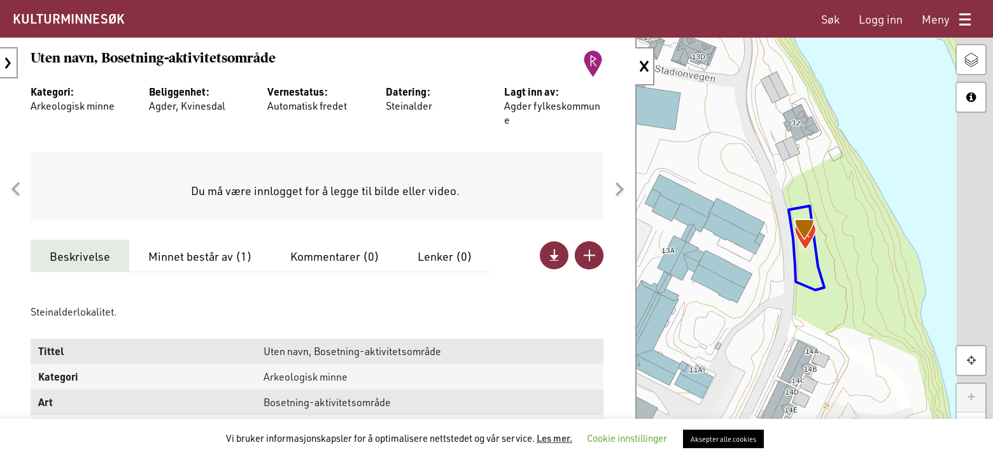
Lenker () (445, 256)
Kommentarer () (334, 256)
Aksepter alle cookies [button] (723, 439)
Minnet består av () (200, 256)
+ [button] (971, 397)
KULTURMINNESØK (68, 18)
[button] (15, 189)
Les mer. (554, 438)
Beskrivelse (80, 256)
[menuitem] (830, 19)
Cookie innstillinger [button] (627, 438)
